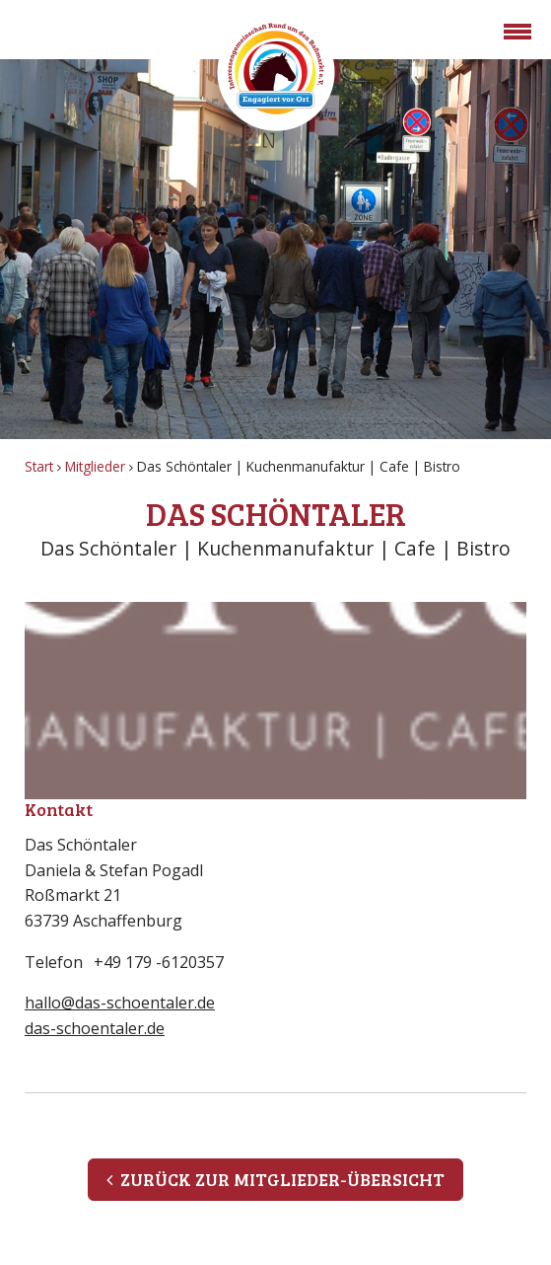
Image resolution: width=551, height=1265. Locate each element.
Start (39, 466)
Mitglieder (95, 466)
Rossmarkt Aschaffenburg (276, 72)
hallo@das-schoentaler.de (120, 1002)
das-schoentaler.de (95, 1028)
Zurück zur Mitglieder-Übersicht (275, 1179)
